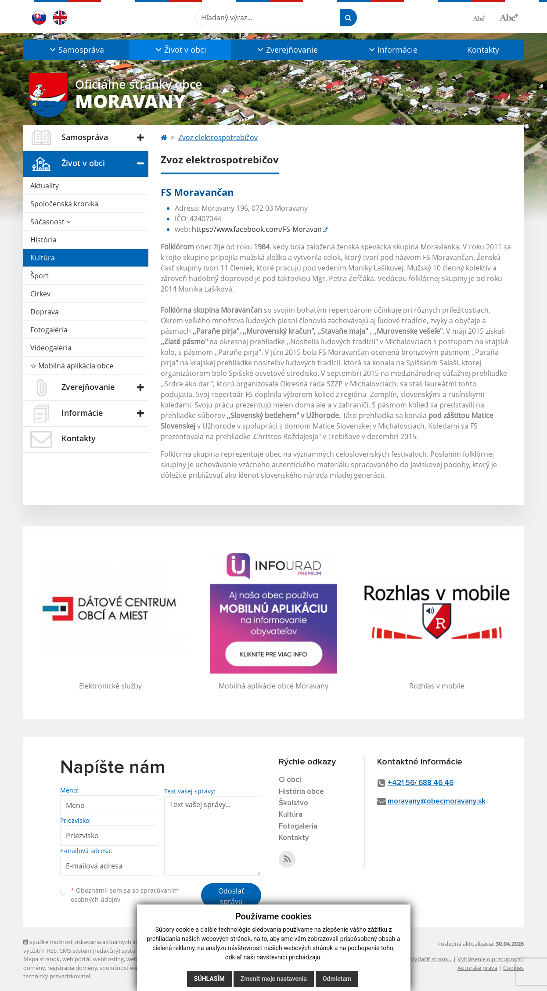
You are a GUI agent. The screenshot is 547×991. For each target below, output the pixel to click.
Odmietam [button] (337, 978)
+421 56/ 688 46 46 (420, 783)
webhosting (108, 959)
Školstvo (293, 803)
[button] (76, 50)
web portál (76, 959)
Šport (39, 276)
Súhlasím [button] (209, 978)
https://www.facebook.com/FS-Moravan (257, 229)
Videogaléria (51, 348)
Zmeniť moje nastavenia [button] (274, 978)
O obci (290, 780)
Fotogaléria (49, 330)
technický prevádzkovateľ (56, 976)
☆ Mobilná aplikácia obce (71, 366)
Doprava (44, 312)
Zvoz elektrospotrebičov (218, 137)
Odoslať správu (231, 896)
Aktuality (44, 186)
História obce (301, 792)
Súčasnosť (50, 222)
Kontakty (483, 49)
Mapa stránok (41, 959)
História (43, 240)
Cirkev (40, 294)
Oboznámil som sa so (125, 895)
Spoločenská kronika (64, 204)
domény (34, 968)
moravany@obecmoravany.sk (437, 801)
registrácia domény (72, 968)
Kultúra (42, 258)
